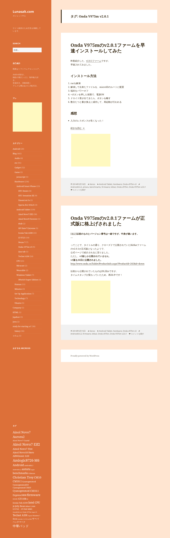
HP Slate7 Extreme (26, 228)
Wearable (20, 270)
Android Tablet (23, 209)
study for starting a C (22, 326)
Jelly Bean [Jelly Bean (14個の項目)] (20, 506)
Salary (17, 331)
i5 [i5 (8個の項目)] (27, 499)
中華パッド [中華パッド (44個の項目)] (21, 526)
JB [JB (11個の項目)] (13, 506)
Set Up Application (23, 293)
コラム (15, 335)
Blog (15, 153)
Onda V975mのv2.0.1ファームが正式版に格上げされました (108, 221)
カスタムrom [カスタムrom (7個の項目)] (27, 519)
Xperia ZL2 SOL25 (26, 205)
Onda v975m (122, 187)
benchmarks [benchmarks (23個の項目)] (20, 473)
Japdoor (16, 317)
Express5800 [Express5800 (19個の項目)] (20, 495)
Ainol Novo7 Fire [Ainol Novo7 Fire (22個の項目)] (22, 449)
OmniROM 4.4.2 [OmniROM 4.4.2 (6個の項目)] (17, 512)
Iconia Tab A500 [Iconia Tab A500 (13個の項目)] (20, 502)
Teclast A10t (23, 256)
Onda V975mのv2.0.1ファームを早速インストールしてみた (108, 48)
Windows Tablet (23, 275)
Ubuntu (18, 303)
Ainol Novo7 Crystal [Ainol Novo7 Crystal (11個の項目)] (21, 440)
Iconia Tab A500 (25, 233)
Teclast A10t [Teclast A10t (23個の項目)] (20, 515)
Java (15, 321)
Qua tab (21, 251)
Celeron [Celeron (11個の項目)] (32, 473)
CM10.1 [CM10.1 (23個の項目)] (17, 481)
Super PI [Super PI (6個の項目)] (34, 512)
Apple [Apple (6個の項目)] (33, 470)
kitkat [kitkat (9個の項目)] (28, 506)
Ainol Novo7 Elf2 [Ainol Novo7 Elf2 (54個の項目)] (26, 444)
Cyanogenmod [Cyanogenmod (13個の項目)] (29, 481)
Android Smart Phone (26, 186)
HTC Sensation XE (26, 195)
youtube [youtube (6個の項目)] (20, 519)
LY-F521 (21, 237)
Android (16, 149)
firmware (106, 187)
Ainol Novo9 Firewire (27, 219)
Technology (20, 298)
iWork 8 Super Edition (28, 279)
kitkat (113, 187)
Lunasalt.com (23, 11)
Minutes (18, 289)
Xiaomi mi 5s (24, 200)
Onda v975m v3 (25, 247)
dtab (20, 223)
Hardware (19, 181)
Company (17, 307)
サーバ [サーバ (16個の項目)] (35, 518)
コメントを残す (79, 189)
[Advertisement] (27, 117)
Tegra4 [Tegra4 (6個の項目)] (30, 516)
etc (16, 163)
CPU (18, 261)
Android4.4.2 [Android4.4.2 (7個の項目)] (17, 470)
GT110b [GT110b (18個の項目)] (22, 498)
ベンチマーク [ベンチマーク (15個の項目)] (19, 521)
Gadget (18, 167)
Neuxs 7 (21, 242)
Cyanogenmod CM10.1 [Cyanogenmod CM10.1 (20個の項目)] (26, 490)
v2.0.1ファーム (93, 60)
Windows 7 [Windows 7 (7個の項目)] (36, 516)
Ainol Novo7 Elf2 (25, 214)
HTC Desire (23, 191)
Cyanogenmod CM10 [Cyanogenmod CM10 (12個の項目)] (22, 487)
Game (17, 172)
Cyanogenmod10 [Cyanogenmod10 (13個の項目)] (21, 484)
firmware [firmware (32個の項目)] (33, 495)
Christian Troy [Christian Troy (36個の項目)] (23, 477)
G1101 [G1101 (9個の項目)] (15, 499)
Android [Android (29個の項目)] (18, 465)
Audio (17, 158)
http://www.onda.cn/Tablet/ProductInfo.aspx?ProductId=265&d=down (107, 263)
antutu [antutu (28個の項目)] (26, 469)
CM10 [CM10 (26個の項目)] (37, 477)
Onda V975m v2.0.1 (137, 187)
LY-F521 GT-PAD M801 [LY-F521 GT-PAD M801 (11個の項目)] (22, 509)
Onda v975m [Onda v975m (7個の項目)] (27, 512)
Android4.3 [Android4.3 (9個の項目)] (28, 465)
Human (18, 284)
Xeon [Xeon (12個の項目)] (15, 519)
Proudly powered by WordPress (85, 356)
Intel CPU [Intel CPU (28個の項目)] (34, 502)
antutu (86, 187)
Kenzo (92, 184)
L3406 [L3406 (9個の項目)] (32, 506)
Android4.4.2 (76, 187)
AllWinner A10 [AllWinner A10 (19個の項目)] (21, 456)
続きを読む (78, 128)
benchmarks (95, 187)
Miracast (20, 265)
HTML (15, 312)
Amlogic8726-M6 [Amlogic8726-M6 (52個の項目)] (26, 460)
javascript (20, 177)
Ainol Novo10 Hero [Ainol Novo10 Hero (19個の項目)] (23, 452)
